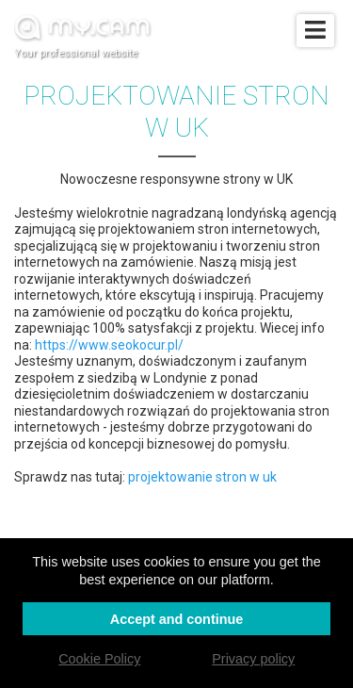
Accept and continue (177, 619)
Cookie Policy (99, 658)
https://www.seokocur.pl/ (109, 344)
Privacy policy (253, 658)
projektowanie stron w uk (202, 476)
